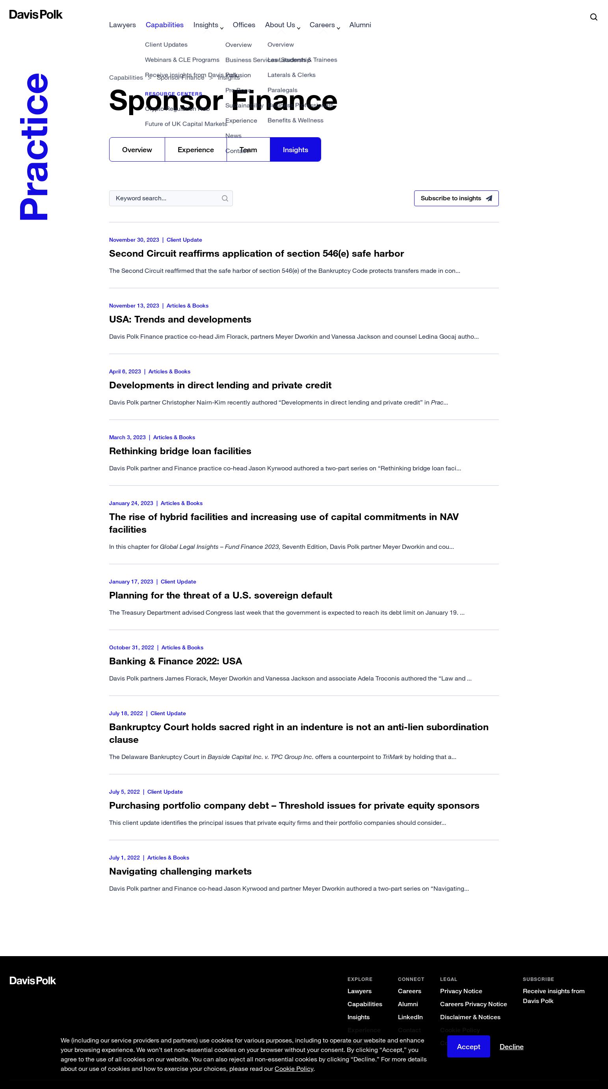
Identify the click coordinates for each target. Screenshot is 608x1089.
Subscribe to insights (451, 185)
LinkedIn (410, 1004)
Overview (137, 136)
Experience (196, 136)
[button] (14, 14)
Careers (409, 978)
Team (248, 136)
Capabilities (126, 65)
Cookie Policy (460, 1017)
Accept (468, 1046)
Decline (512, 1046)
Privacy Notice (461, 978)
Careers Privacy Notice (473, 991)
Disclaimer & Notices (470, 1004)
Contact (409, 1017)
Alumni (408, 991)
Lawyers (360, 978)
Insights (295, 136)
